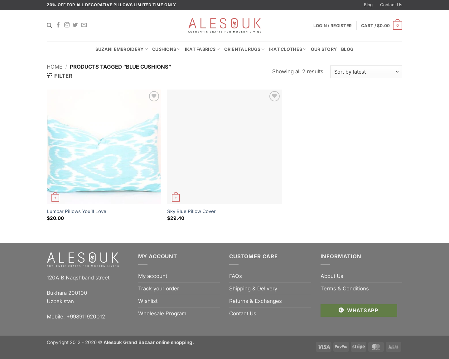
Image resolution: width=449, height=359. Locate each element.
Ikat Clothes (288, 49)
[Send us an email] (84, 25)
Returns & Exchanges (255, 301)
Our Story (324, 49)
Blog (368, 4)
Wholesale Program (162, 313)
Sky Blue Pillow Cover (191, 211)
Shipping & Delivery (253, 288)
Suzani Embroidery (121, 49)
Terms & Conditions (345, 288)
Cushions (166, 49)
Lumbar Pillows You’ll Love (76, 211)
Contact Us (391, 4)
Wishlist (147, 301)
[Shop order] (366, 71)
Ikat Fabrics (202, 49)
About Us (332, 276)
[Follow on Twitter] (75, 25)
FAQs (235, 276)
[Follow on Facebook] (58, 25)
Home (54, 67)
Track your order (158, 288)
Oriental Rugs (244, 49)
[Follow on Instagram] (67, 25)
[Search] (49, 25)
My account (152, 276)
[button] (381, 26)
